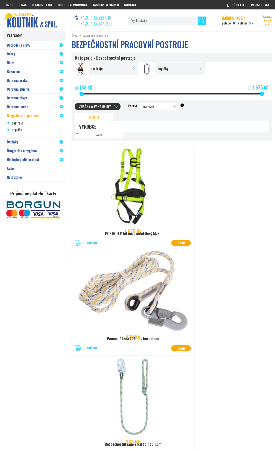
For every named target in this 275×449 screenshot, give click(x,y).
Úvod (74, 35)
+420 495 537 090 (96, 23)
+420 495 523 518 (95, 17)
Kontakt (130, 4)
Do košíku (90, 242)
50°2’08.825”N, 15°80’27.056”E (47, 394)
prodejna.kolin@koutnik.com (135, 405)
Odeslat (261, 385)
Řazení (132, 106)
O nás (22, 4)
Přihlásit (239, 4)
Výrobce (94, 117)
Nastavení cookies (163, 430)
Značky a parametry (95, 106)
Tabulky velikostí (106, 4)
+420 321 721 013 (128, 400)
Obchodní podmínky (72, 4)
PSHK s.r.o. (266, 430)
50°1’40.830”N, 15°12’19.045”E (136, 394)
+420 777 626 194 (39, 400)
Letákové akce (42, 4)
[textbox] (167, 21)
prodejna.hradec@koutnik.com (48, 405)
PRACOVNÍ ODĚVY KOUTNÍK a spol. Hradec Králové (220, 430)
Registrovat (260, 4)
